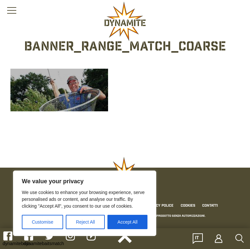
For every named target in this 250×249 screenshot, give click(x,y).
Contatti (210, 205)
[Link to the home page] (125, 21)
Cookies (188, 205)
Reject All (85, 222)
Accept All (127, 222)
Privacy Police (160, 205)
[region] (84, 203)
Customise (42, 222)
